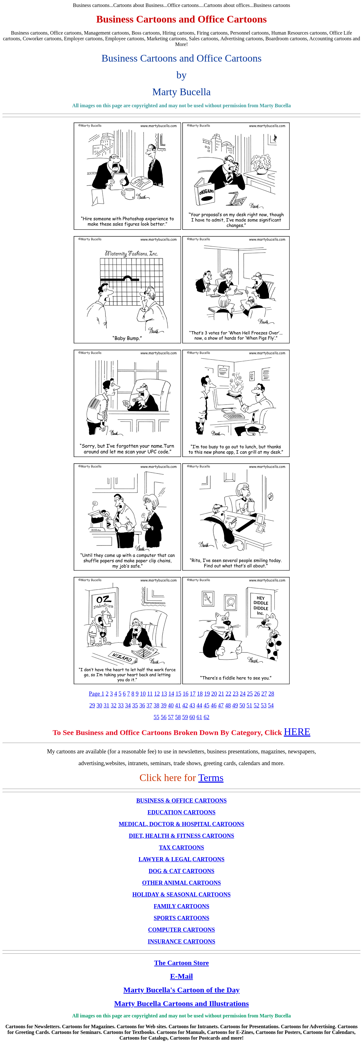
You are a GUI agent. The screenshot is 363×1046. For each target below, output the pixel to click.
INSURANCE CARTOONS (181, 941)
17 (193, 694)
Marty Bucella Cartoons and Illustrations (181, 1003)
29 (92, 705)
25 (250, 694)
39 (163, 705)
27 (264, 694)
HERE (297, 731)
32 (114, 705)
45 (206, 705)
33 (121, 705)
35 (135, 705)
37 (149, 705)
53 (263, 705)
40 (171, 705)
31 (106, 705)
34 (128, 705)
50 (242, 705)
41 (178, 705)
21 (221, 694)
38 (156, 705)
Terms (211, 777)
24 (242, 694)
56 (163, 717)
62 (206, 717)
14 (171, 694)
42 (185, 705)
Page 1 (96, 694)
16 (185, 694)
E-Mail (181, 976)
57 (171, 717)
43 (192, 705)
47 (221, 705)
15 (178, 694)
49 (235, 705)
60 (192, 717)
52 (256, 705)
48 (228, 705)
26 (257, 694)
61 (199, 717)
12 (157, 694)
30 (99, 705)
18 (200, 694)
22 (228, 694)
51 (249, 705)
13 (164, 694)
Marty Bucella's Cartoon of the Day (182, 990)
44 (199, 705)
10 (143, 694)
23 (236, 694)
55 (156, 717)
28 (271, 694)
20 (214, 694)
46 (214, 705)
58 (178, 717)
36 (142, 705)
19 (207, 694)
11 (149, 694)
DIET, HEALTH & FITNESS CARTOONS (181, 836)
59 (185, 717)
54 (271, 705)
